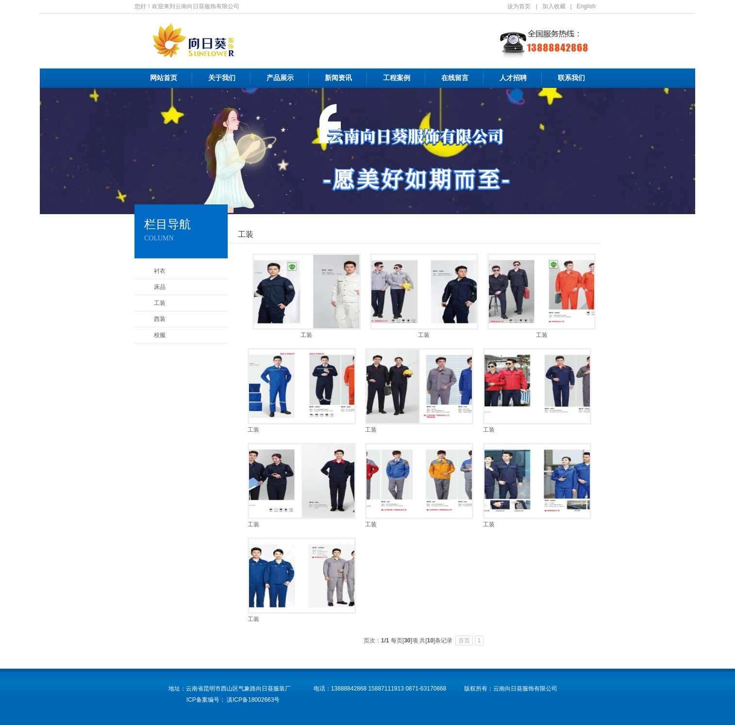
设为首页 (519, 6)
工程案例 (396, 78)
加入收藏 (554, 6)
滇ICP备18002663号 (252, 699)
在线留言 (454, 78)
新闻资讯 (338, 78)
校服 (160, 335)
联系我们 (571, 78)
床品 (160, 287)
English (586, 6)
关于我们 (221, 78)
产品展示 (280, 78)
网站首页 (163, 78)
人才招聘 (513, 78)
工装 (160, 303)
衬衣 (160, 271)
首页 (464, 640)
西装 (160, 319)
